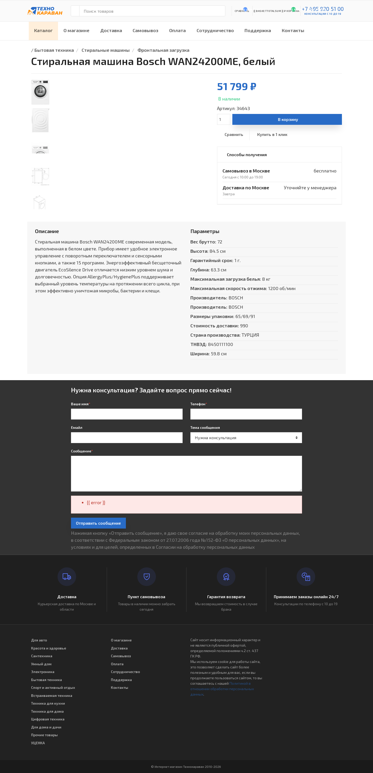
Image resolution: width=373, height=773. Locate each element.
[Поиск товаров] (152, 10)
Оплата (177, 30)
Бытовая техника (54, 50)
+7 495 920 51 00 (323, 8)
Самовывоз (145, 30)
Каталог (43, 30)
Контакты (293, 30)
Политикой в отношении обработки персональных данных (222, 688)
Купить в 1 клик (272, 134)
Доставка (111, 30)
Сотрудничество (215, 30)
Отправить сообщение (98, 523)
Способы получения (247, 154)
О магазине (76, 30)
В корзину (288, 119)
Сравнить (234, 134)
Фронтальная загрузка (163, 50)
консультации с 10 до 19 (322, 13)
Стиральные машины (106, 50)
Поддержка (258, 30)
